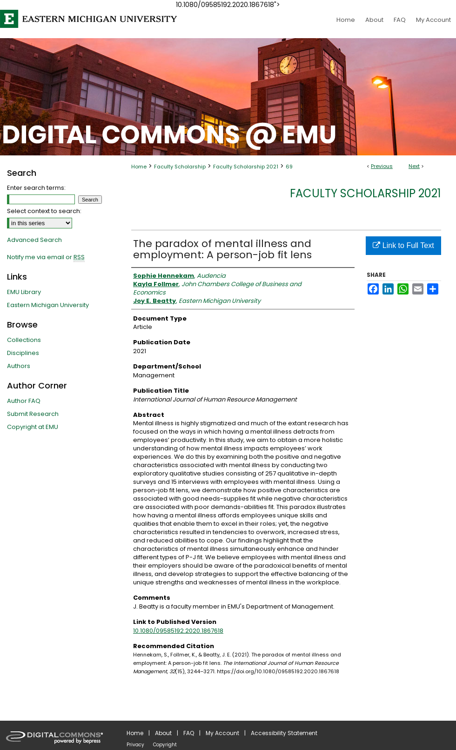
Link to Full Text (403, 245)
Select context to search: (44, 211)
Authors (18, 366)
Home (139, 166)
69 (289, 166)
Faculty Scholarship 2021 (245, 166)
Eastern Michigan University (48, 305)
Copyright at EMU (32, 426)
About (163, 733)
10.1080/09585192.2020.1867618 (178, 630)
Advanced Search (34, 239)
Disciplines (23, 352)
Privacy (135, 744)
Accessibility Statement (284, 733)
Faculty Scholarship (180, 166)
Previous (382, 166)
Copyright (165, 744)
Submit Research (33, 413)
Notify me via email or (46, 257)
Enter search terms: (36, 187)
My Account (222, 733)
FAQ (188, 733)
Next (414, 166)
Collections (24, 339)
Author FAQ (23, 400)
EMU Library (24, 292)
